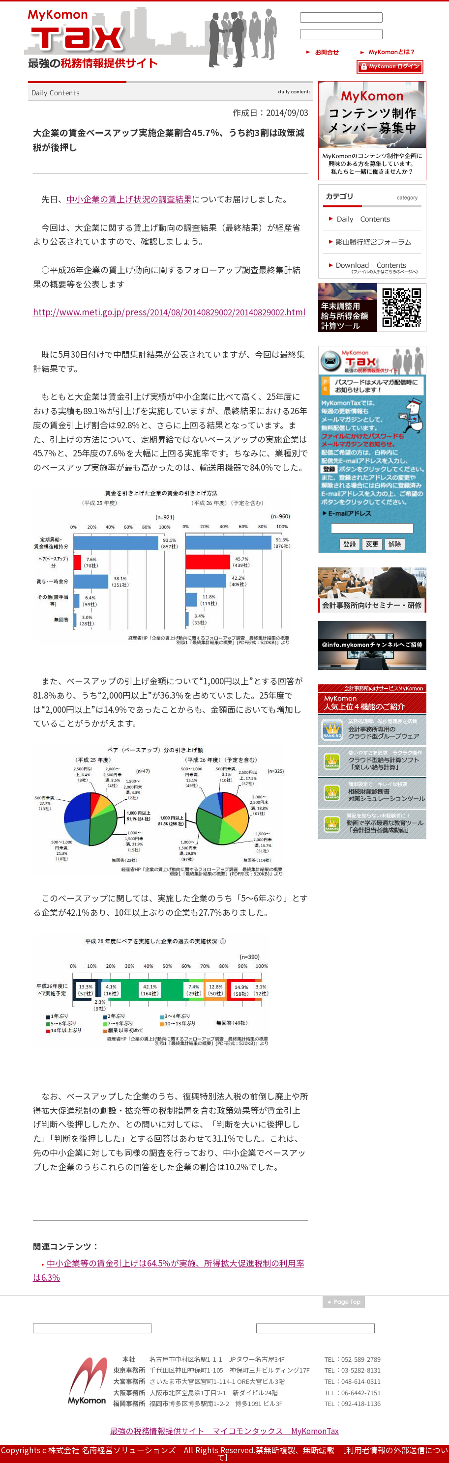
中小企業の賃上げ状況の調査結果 (129, 199)
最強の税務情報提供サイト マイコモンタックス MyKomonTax (224, 1430)
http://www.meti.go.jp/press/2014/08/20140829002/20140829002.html (169, 312)
